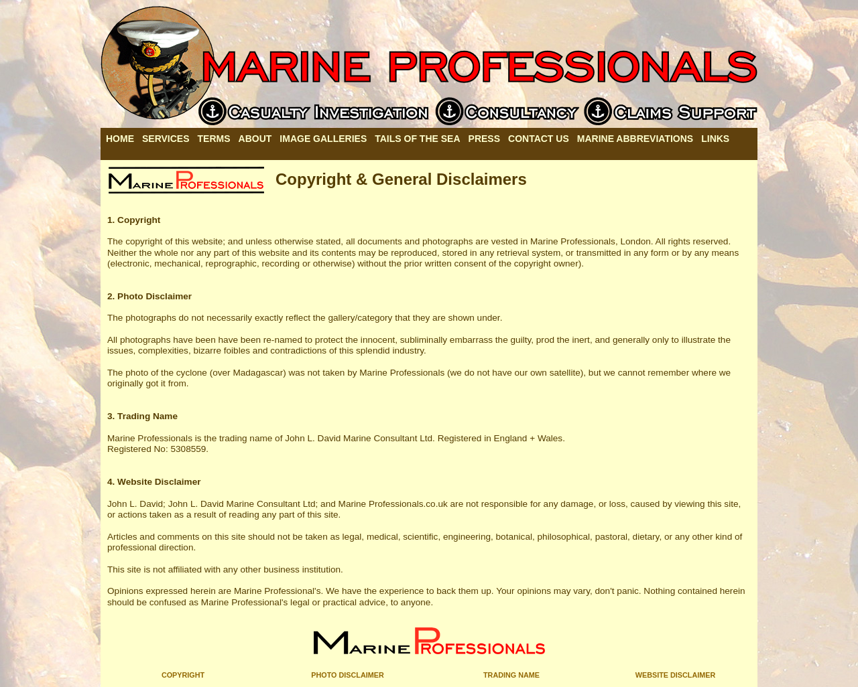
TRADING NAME (511, 675)
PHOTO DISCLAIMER (347, 675)
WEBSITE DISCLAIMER (675, 675)
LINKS (715, 138)
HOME (120, 138)
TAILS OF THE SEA (417, 138)
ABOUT (255, 138)
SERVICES (166, 138)
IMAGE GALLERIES (323, 138)
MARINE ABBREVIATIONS (635, 138)
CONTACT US (538, 138)
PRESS (484, 138)
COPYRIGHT (183, 675)
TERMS (214, 138)
